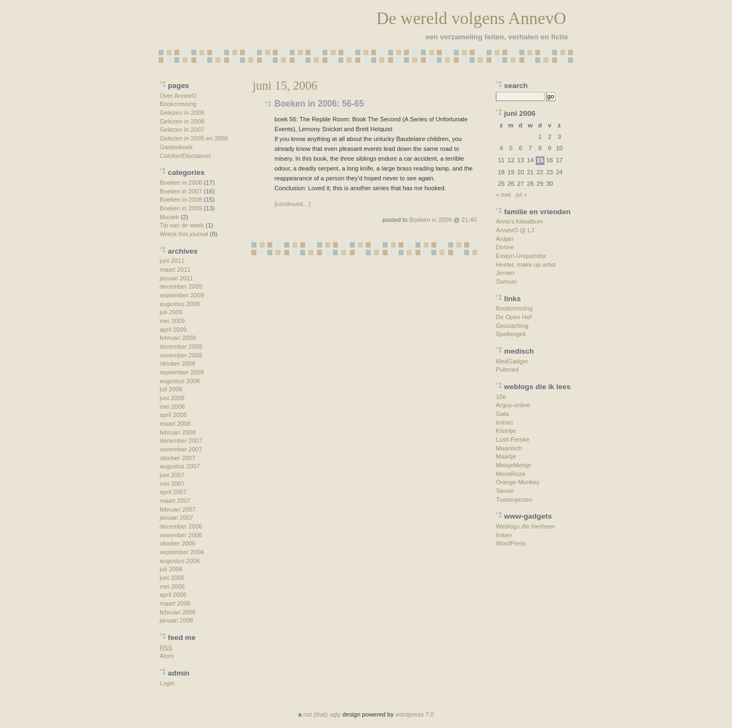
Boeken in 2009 (181, 208)
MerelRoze (510, 474)
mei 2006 (172, 586)
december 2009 (181, 286)
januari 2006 (177, 620)
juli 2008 (171, 389)
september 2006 (182, 552)
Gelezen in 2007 (182, 129)
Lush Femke (513, 439)
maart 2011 (175, 269)
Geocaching (512, 325)
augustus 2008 (180, 381)
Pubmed (507, 369)
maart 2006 (175, 603)
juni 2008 (172, 398)
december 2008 (181, 346)
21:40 (469, 219)
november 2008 (181, 355)
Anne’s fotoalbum (519, 221)
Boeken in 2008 (181, 199)
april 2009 (173, 329)
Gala (502, 413)
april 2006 (173, 594)
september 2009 (182, 295)
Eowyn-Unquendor (521, 256)
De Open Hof (513, 317)
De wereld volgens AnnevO (471, 18)
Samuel (506, 281)
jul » (522, 194)
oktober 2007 (177, 458)
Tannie (505, 491)
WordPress (511, 543)
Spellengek (511, 334)
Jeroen (505, 272)
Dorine (505, 247)
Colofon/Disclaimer (185, 155)
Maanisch (509, 448)
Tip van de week (182, 225)
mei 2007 (172, 483)
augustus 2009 (180, 304)
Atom (167, 656)
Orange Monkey (518, 482)
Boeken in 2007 (181, 191)
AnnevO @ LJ (515, 230)
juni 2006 (172, 577)
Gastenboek (176, 147)
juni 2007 (172, 475)
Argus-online (513, 405)
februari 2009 (178, 337)
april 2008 (173, 415)
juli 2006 (171, 569)
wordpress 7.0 (414, 714)
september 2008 (182, 372)
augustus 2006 (180, 560)
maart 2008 (175, 423)
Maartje (506, 456)
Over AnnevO (178, 95)
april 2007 (173, 492)
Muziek (169, 217)
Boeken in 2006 (181, 182)
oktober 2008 (177, 363)
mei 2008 (172, 406)
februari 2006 (178, 612)
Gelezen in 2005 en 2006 (194, 138)
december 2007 (181, 440)
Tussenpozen (514, 499)
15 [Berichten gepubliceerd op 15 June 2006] (539, 160)
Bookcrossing (178, 104)
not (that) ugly (322, 714)
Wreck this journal (184, 234)
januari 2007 (177, 517)
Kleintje (506, 430)
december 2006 (181, 526)
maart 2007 (175, 500)
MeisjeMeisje (513, 465)
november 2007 (181, 449)
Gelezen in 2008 (182, 121)
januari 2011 (177, 278)
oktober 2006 (177, 543)
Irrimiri (504, 422)
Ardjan (504, 239)
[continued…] (292, 204)
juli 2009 (171, 312)
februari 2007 (178, 509)
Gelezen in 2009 (182, 112)
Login (167, 683)
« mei (503, 194)
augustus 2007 (180, 466)
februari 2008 (178, 432)
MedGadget (512, 361)
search (516, 85)
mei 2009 (172, 321)
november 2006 (181, 535)
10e (501, 397)
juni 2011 (172, 260)
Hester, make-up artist (525, 264)
